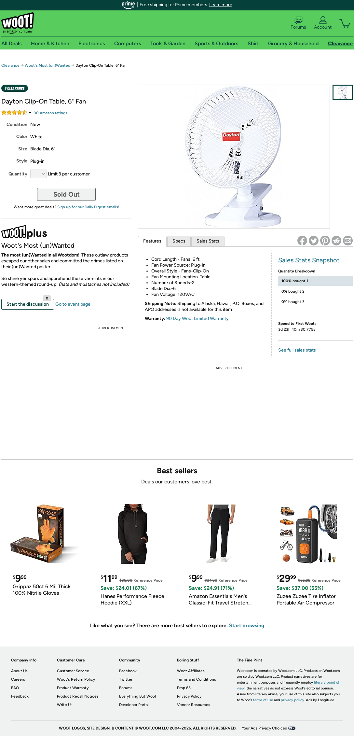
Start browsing (247, 625)
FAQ (15, 688)
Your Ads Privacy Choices (264, 728)
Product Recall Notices (78, 696)
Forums (298, 23)
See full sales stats (297, 350)
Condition (17, 124)
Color (21, 136)
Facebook (128, 671)
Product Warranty (72, 688)
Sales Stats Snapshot (309, 260)
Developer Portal (134, 704)
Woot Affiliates (191, 671)
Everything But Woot (138, 696)
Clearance (10, 65)
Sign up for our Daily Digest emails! (88, 207)
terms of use (263, 700)
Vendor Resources (193, 704)
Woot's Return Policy (76, 679)
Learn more (220, 4)
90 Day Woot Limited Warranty (197, 318)
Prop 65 (184, 688)
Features (152, 241)
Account (323, 23)
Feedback (20, 696)
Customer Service (73, 671)
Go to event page (72, 304)
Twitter (125, 679)
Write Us (65, 704)
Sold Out (66, 194)
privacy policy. (293, 700)
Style (21, 161)
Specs (178, 241)
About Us (19, 671)
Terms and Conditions (196, 679)
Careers (18, 679)
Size (22, 149)
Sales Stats (208, 241)
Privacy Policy (189, 696)
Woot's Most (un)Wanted (47, 65)
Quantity (17, 174)
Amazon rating (50, 113)
